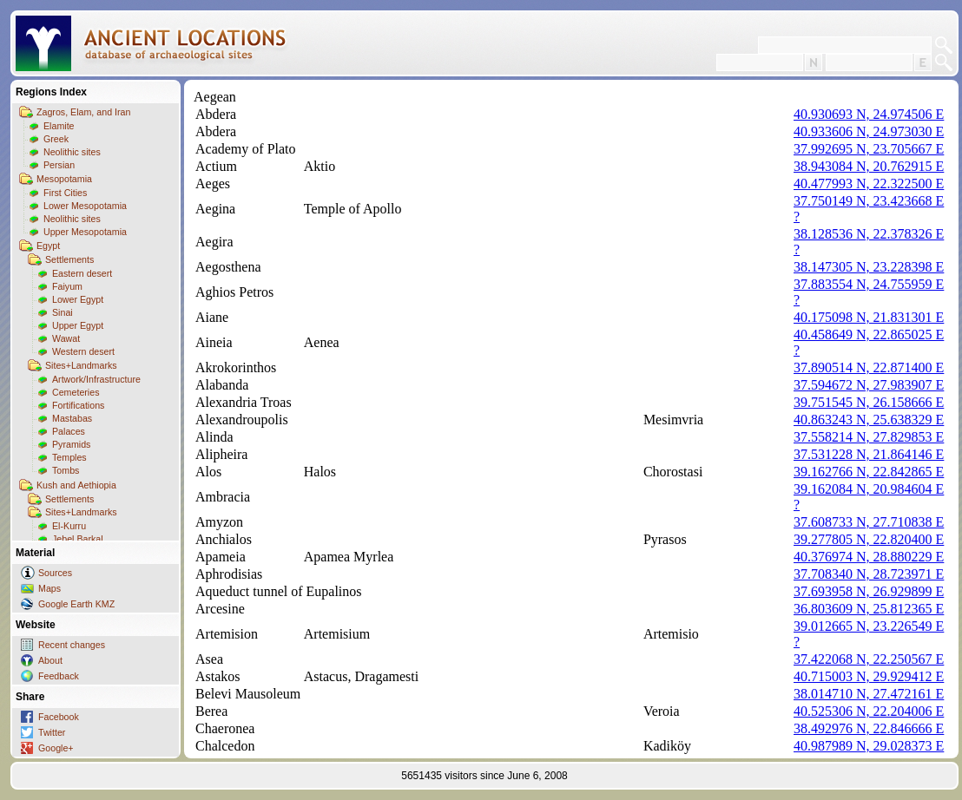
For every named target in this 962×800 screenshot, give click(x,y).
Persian (59, 165)
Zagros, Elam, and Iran (83, 112)
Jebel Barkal (77, 539)
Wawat (66, 338)
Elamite (59, 126)
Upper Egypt (77, 325)
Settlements (69, 259)
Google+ (56, 748)
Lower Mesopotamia (85, 205)
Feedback (58, 676)
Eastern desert (82, 273)
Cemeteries (75, 392)
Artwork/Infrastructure (96, 379)
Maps (49, 588)
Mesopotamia (64, 179)
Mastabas (72, 418)
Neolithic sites (72, 152)
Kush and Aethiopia (76, 485)
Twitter (51, 732)
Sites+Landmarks (81, 365)
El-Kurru (69, 526)
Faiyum (67, 286)
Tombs (65, 470)
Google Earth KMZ (76, 604)
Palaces (68, 431)
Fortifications (78, 405)
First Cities (65, 192)
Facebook (58, 716)
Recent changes (71, 644)
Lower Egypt (77, 299)
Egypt (48, 245)
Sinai (62, 312)
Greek (56, 139)
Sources (55, 572)
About (50, 660)
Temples (69, 457)
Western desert (83, 351)
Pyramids (71, 444)
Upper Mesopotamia (85, 231)
